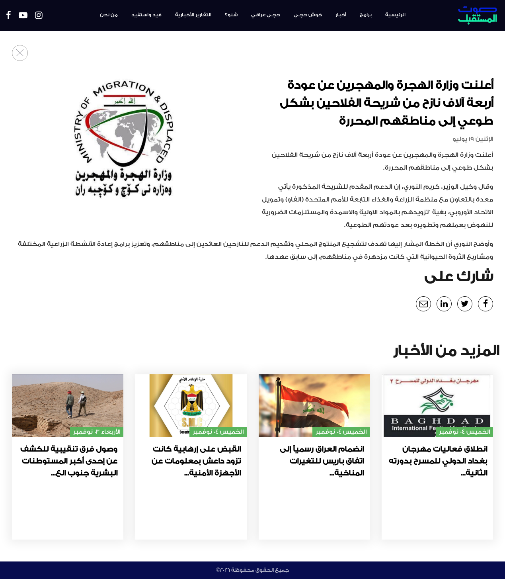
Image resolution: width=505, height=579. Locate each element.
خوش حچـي (308, 15)
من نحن (109, 15)
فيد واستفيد (146, 15)
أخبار (340, 15)
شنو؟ (231, 15)
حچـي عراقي (265, 15)
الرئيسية (395, 15)
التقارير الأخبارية (193, 15)
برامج (366, 15)
